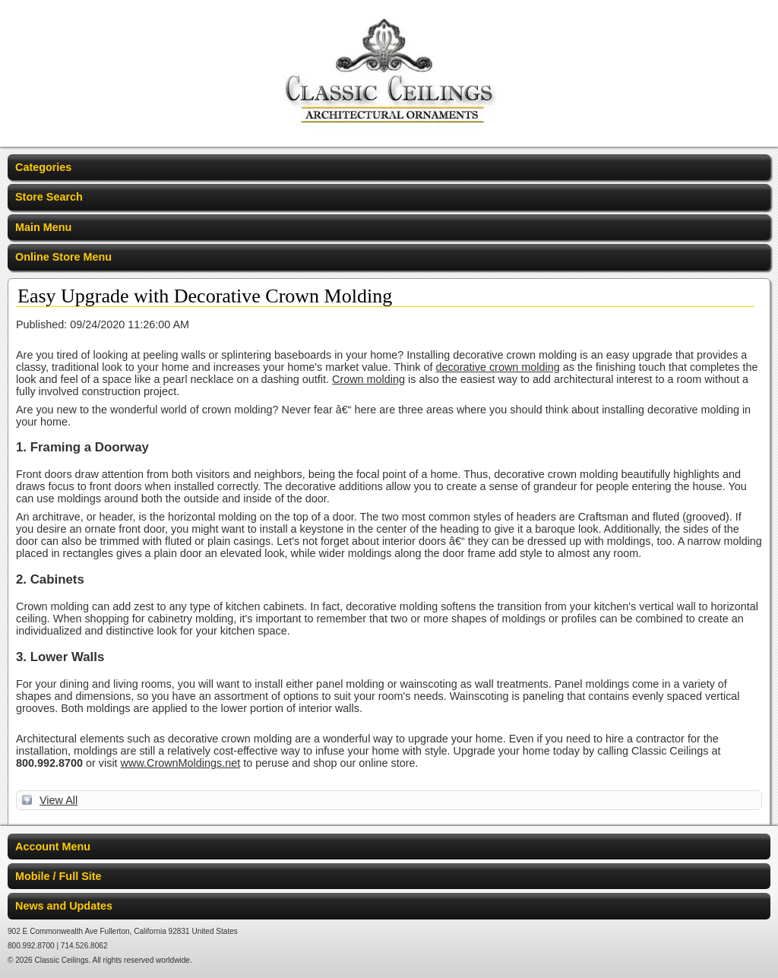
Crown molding (368, 379)
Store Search (49, 197)
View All (58, 800)
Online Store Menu (63, 257)
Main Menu (43, 227)
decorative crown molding (498, 367)
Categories (43, 167)
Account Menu (52, 846)
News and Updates (63, 906)
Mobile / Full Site (58, 876)
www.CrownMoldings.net (181, 763)
